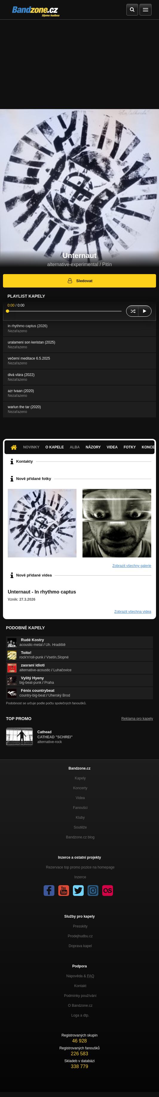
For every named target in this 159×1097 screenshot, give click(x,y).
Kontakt (80, 986)
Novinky (31, 447)
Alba (75, 447)
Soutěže (80, 827)
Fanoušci (80, 808)
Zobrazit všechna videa (132, 612)
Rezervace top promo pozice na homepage (80, 867)
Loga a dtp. (80, 1015)
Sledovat (80, 280)
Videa (112, 447)
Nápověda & (80, 976)
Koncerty (80, 788)
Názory (93, 447)
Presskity (80, 926)
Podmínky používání (80, 996)
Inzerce (80, 877)
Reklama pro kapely (137, 719)
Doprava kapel (80, 946)
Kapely (80, 778)
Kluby (80, 817)
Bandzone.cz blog (80, 837)
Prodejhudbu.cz (80, 936)
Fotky (130, 447)
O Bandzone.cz (80, 1005)
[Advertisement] (79, 64)
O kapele (54, 447)
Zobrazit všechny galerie (131, 566)
